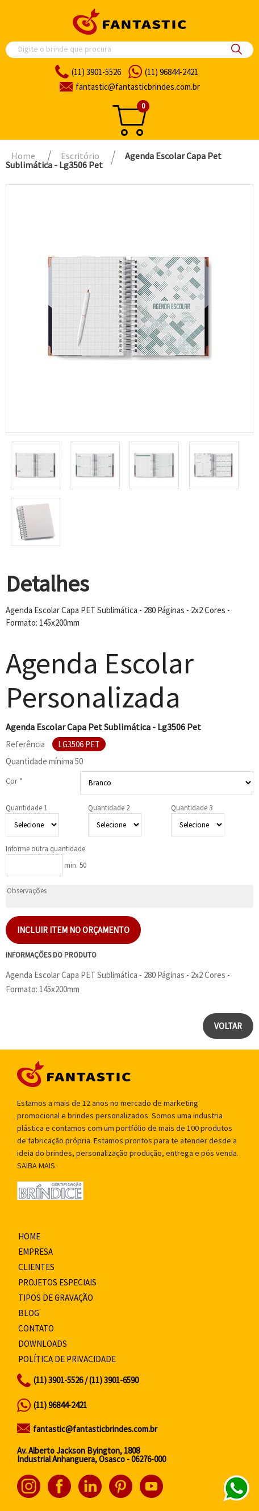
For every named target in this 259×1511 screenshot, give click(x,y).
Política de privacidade (67, 1359)
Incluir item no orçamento (73, 930)
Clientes (36, 1267)
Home (29, 1236)
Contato (36, 1328)
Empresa (35, 1251)
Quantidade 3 (191, 807)
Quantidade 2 (109, 807)
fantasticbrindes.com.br (138, 86)
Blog (28, 1313)
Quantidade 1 (26, 807)
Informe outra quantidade (45, 848)
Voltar (228, 1026)
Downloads (42, 1343)
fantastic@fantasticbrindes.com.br (95, 1428)
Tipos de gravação (55, 1297)
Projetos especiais (57, 1282)
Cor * (14, 781)
